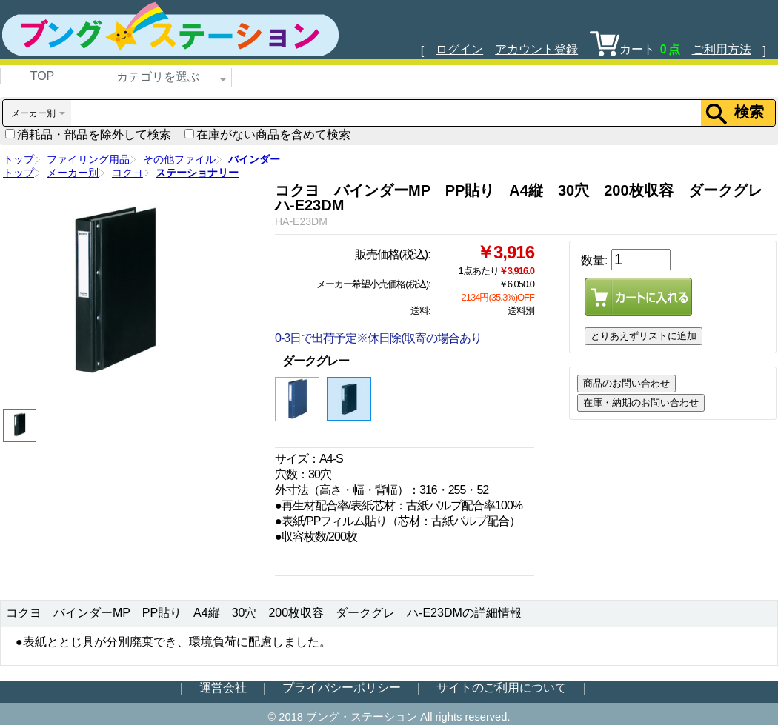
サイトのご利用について (501, 687)
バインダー (254, 159)
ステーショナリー (197, 172)
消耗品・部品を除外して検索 (88, 134)
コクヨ (127, 172)
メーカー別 (73, 172)
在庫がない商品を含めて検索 (267, 134)
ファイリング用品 (88, 159)
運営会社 (223, 687)
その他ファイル (179, 159)
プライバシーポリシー (341, 687)
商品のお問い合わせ (626, 383)
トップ (18, 159)
